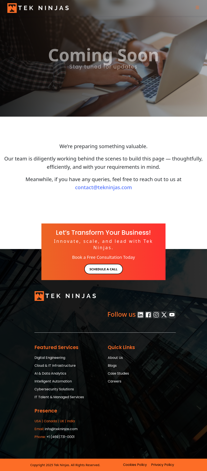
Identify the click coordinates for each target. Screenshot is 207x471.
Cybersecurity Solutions (54, 389)
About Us (115, 357)
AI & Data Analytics (50, 373)
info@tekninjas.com (56, 429)
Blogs (112, 365)
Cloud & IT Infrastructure (55, 365)
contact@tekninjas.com (103, 187)
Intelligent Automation (53, 381)
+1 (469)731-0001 (54, 437)
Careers (114, 381)
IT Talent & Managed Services (59, 397)
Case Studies (118, 373)
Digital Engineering (49, 357)
